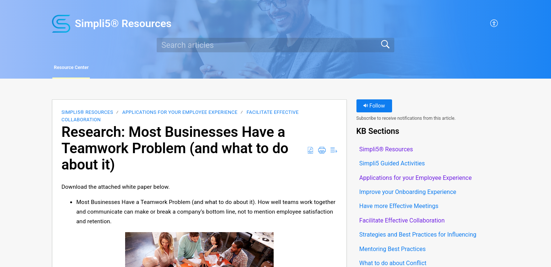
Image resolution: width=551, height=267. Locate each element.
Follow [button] (374, 108)
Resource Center (87, 68)
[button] (494, 24)
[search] (275, 45)
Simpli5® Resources (87, 114)
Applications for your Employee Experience (179, 114)
